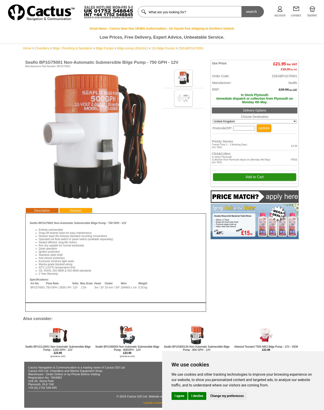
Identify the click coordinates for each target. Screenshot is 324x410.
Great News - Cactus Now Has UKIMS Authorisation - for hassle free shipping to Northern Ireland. (162, 28)
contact (296, 15)
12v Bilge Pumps (163, 48)
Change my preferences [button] (227, 396)
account (279, 15)
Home (27, 48)
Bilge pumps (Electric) (132, 48)
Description (42, 210)
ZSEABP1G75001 (191, 48)
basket (312, 15)
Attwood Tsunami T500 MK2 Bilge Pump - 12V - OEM (266, 349)
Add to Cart (255, 177)
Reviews (76, 210)
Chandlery (42, 48)
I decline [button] (197, 396)
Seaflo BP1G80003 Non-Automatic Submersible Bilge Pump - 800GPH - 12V (127, 351)
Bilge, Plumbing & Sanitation (73, 48)
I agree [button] (179, 396)
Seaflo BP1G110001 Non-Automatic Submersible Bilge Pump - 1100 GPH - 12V (58, 351)
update (264, 128)
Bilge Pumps (105, 48)
